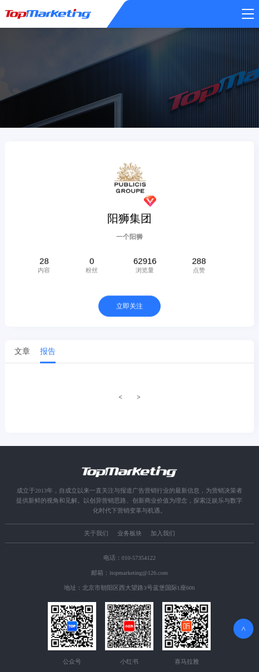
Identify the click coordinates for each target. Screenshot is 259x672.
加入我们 (163, 533)
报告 (48, 353)
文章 (22, 353)
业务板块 (129, 533)
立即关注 (129, 308)
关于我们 (96, 533)
